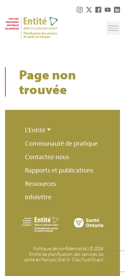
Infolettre (38, 197)
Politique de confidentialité (60, 248)
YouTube (108, 10)
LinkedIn (117, 10)
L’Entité (35, 130)
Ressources (40, 183)
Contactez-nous (47, 156)
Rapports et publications (59, 170)
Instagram (80, 10)
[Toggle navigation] (113, 28)
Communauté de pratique (61, 143)
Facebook (98, 10)
